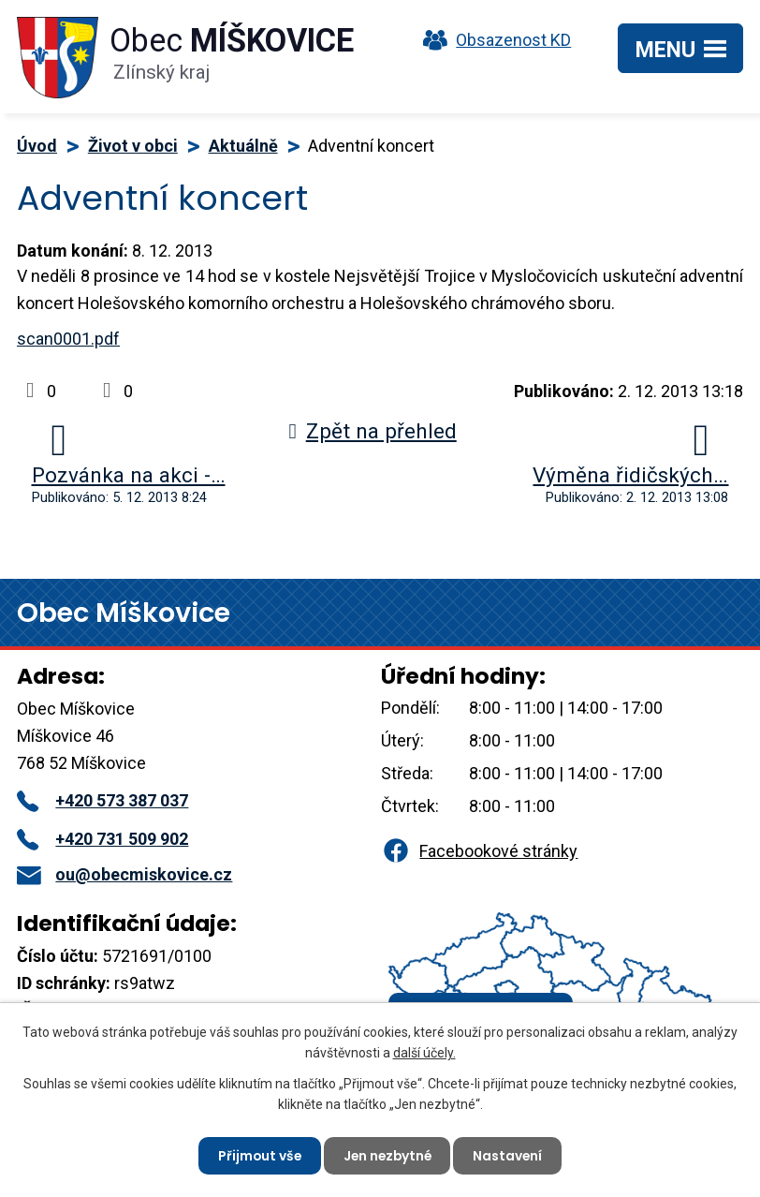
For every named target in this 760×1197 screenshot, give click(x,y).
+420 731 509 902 (102, 839)
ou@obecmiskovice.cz (124, 874)
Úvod (37, 145)
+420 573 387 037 (102, 800)
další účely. (424, 1051)
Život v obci (133, 145)
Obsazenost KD (492, 40)
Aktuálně (243, 145)
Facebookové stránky (479, 851)
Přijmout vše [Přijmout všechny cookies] (257, 1154)
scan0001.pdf (68, 338)
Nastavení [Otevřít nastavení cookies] (510, 1154)
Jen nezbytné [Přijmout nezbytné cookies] (387, 1154)
